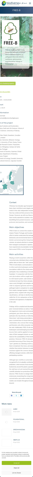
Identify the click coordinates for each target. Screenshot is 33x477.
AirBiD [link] (15, 409)
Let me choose (16, 473)
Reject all (16, 468)
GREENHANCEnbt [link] (19, 430)
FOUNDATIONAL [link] (18, 419)
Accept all (16, 463)
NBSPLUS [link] (16, 440)
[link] (30, 3)
